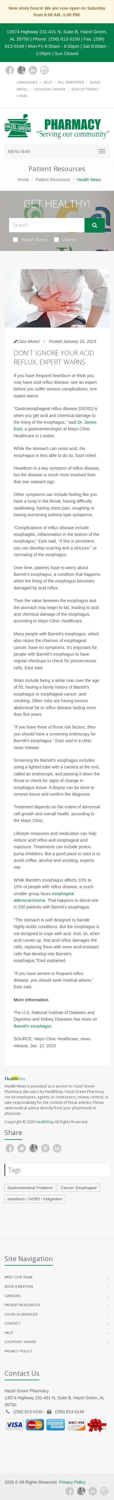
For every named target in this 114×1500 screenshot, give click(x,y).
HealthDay (45, 1121)
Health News (30, 239)
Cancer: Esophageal (79, 1187)
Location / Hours (49, 89)
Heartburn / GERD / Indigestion (35, 1199)
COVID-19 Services (21, 1314)
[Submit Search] (95, 225)
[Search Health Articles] (47, 225)
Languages (27, 82)
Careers (13, 1296)
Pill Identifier (71, 82)
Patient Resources (53, 179)
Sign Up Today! (84, 89)
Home (23, 179)
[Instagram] (44, 70)
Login (22, 96)
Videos (65, 239)
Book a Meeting (19, 1286)
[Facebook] (9, 70)
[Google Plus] (21, 70)
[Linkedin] (33, 70)
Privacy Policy (18, 1351)
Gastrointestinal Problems (30, 1187)
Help (47, 82)
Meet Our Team (18, 1277)
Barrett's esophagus (32, 1026)
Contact (12, 1323)
